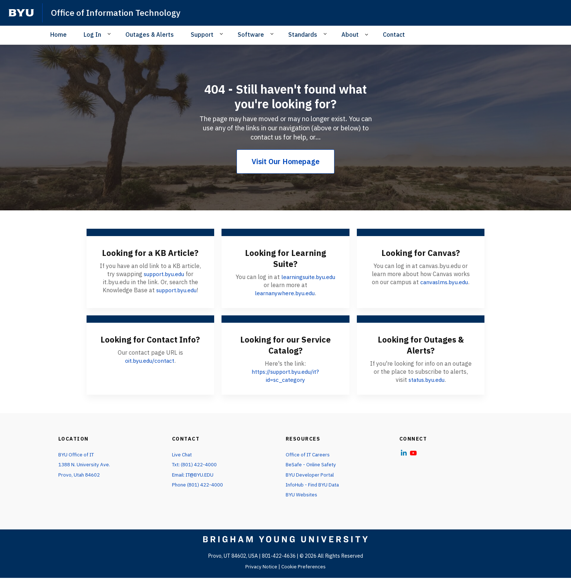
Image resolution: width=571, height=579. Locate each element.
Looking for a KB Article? (150, 252)
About (350, 34)
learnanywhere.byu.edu (284, 293)
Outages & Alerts (149, 34)
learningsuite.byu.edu (308, 277)
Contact (394, 34)
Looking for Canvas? (420, 252)
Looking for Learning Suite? (285, 258)
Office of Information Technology (118, 12)
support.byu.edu (164, 274)
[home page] (21, 13)
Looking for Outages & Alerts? (421, 344)
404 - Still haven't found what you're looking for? (285, 96)
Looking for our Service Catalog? (285, 344)
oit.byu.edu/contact (149, 371)
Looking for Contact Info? (150, 344)
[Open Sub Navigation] (110, 34)
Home (58, 34)
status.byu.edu (426, 379)
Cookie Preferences (304, 567)
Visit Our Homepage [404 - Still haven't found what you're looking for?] (285, 161)
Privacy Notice (261, 567)
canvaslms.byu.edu (444, 282)
